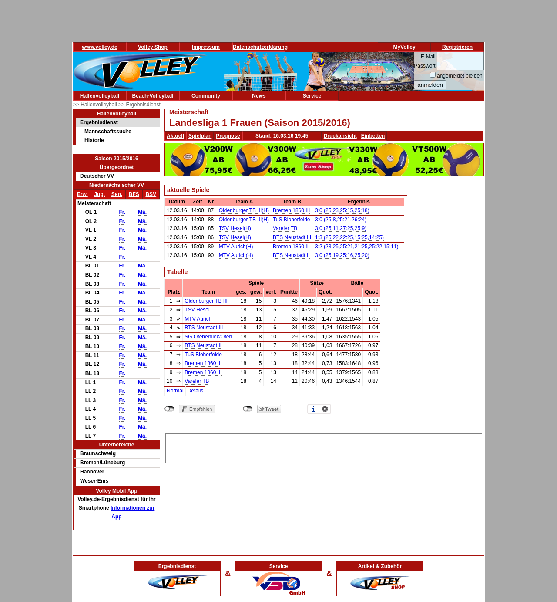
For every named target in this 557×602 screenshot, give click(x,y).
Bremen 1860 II (291, 247)
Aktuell (175, 136)
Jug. (99, 194)
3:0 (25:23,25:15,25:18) (342, 210)
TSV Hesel (197, 310)
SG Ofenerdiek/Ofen (208, 337)
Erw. (82, 194)
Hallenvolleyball (100, 96)
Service (312, 96)
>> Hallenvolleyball (95, 104)
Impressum (206, 47)
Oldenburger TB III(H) (244, 210)
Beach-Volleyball (152, 96)
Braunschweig (98, 453)
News (258, 96)
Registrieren (457, 47)
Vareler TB (285, 228)
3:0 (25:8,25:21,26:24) (340, 219)
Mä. (142, 212)
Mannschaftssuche (107, 132)
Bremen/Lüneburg (102, 463)
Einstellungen (325, 409)
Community (205, 96)
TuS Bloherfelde (291, 219)
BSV (150, 194)
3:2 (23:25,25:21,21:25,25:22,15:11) (357, 247)
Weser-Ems (94, 481)
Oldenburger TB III (206, 301)
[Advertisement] (324, 447)
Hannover (92, 472)
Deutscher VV (97, 176)
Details (196, 391)
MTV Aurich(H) (236, 247)
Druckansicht (340, 136)
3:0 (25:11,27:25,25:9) (340, 228)
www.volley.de (99, 47)
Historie (94, 140)
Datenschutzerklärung (260, 47)
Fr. (122, 212)
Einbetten (373, 136)
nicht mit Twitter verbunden (248, 409)
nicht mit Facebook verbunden (169, 409)
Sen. (116, 194)
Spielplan (199, 136)
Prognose (228, 136)
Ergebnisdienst (99, 122)
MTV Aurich (198, 319)
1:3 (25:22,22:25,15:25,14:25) (349, 237)
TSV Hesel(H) (235, 228)
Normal (175, 391)
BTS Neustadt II (291, 255)
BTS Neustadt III (292, 237)
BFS (134, 194)
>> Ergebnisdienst (139, 104)
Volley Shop (153, 47)
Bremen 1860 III (291, 210)
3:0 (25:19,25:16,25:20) (342, 255)
